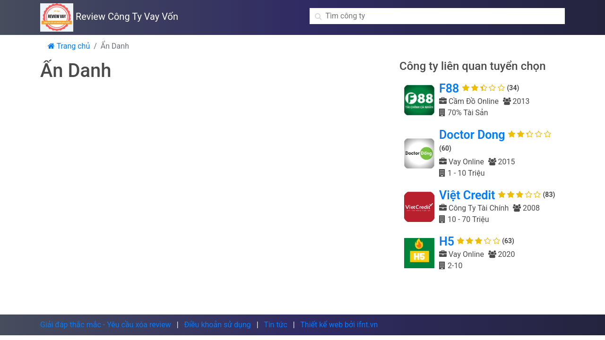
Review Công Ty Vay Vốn (109, 16)
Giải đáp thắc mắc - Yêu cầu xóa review (105, 324)
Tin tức (275, 324)
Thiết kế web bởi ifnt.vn (339, 324)
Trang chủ (69, 46)
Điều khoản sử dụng (217, 324)
